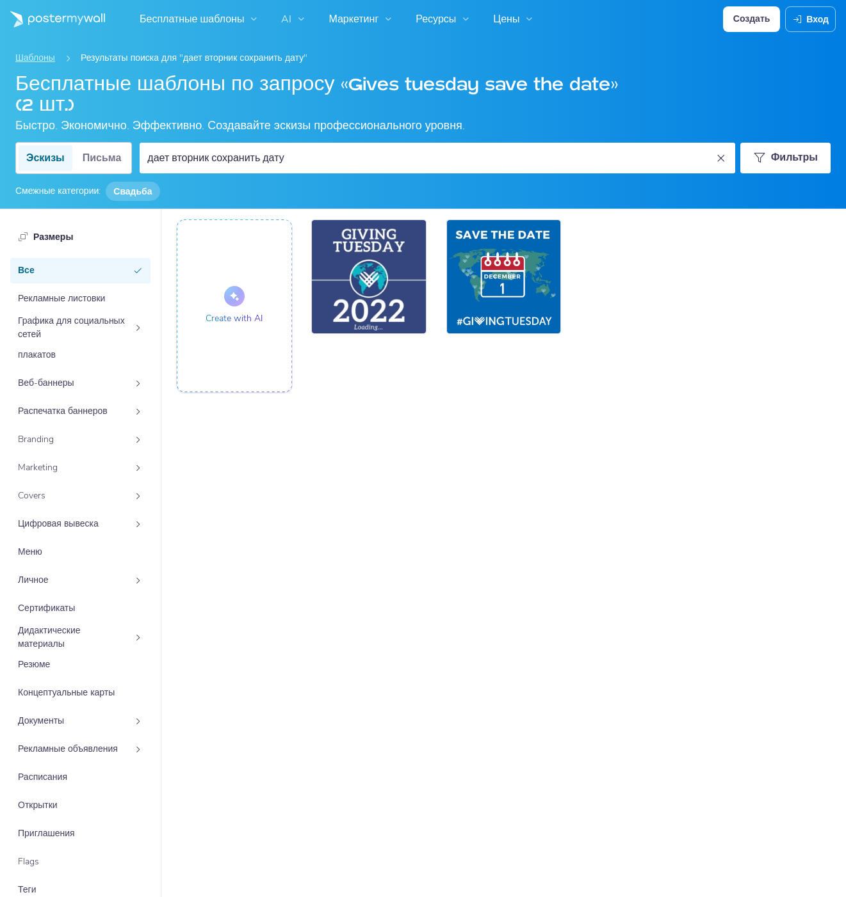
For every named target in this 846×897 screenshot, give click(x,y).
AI (294, 19)
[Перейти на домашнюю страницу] (52, 19)
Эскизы (45, 158)
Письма (102, 158)
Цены (514, 19)
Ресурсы (444, 19)
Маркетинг (362, 19)
